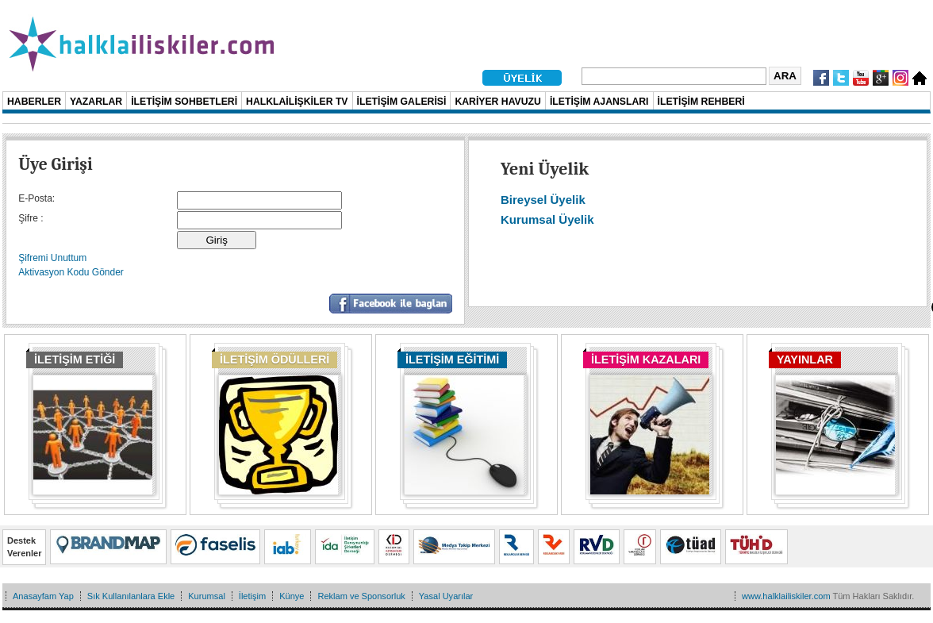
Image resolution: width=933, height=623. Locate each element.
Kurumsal (206, 596)
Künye (291, 596)
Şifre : (30, 218)
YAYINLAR (805, 359)
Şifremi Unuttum (52, 257)
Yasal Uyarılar (446, 596)
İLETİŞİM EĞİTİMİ (452, 359)
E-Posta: (36, 198)
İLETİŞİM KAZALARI (646, 359)
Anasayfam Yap (43, 596)
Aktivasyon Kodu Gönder (71, 272)
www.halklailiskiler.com (786, 596)
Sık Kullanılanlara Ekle (131, 596)
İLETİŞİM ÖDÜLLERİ (274, 359)
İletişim (252, 596)
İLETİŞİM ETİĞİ (74, 359)
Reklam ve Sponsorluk (361, 596)
